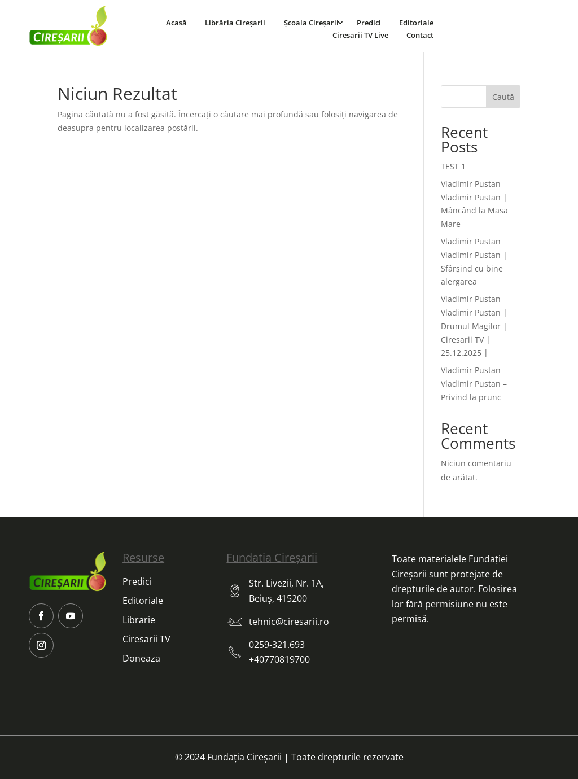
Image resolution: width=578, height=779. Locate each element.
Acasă (176, 23)
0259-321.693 (277, 644)
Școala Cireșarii (311, 23)
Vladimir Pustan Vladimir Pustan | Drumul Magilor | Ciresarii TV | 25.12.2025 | (474, 326)
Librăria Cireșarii (235, 23)
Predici (369, 23)
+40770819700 (279, 659)
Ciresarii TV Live (360, 35)
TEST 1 (453, 166)
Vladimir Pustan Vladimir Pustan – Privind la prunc (474, 383)
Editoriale (416, 23)
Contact (420, 35)
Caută (503, 96)
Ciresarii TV (146, 639)
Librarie (138, 620)
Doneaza (141, 658)
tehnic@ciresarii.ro (289, 621)
